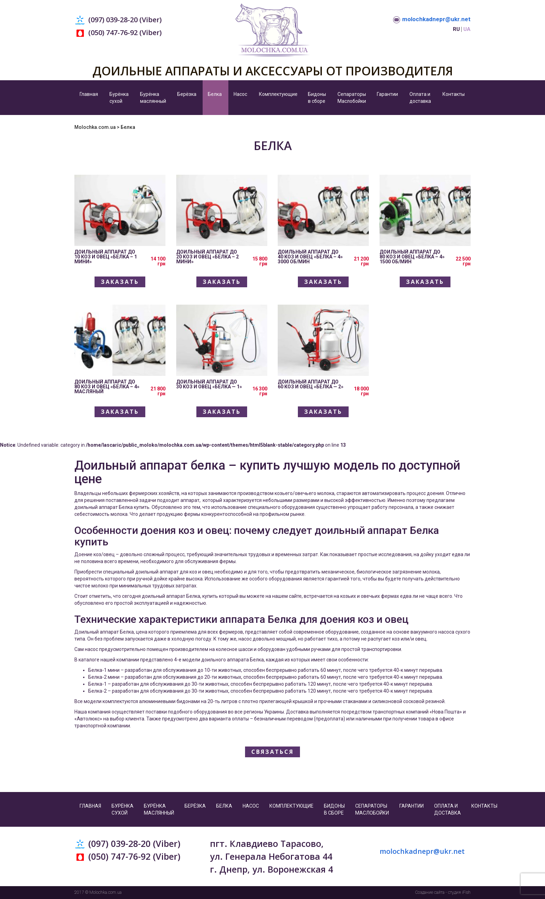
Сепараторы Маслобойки (351, 97)
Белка (215, 94)
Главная (89, 94)
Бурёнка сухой (119, 97)
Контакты (453, 94)
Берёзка (186, 94)
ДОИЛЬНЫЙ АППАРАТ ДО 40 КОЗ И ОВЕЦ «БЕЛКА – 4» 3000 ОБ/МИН (310, 256)
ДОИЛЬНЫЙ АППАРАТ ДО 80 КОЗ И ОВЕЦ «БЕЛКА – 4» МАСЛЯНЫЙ (106, 386)
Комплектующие (278, 94)
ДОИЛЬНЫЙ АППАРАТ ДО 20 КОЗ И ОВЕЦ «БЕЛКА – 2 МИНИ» (207, 256)
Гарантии (387, 94)
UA (467, 29)
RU (456, 29)
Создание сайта (430, 892)
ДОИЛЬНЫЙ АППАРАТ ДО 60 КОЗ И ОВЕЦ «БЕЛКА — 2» (310, 384)
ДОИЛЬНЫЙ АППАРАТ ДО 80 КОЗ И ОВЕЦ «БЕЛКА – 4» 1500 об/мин (412, 256)
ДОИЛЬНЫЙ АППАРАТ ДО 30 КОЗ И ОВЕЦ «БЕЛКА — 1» (209, 384)
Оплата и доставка (420, 97)
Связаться (272, 752)
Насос (240, 94)
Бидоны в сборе (317, 97)
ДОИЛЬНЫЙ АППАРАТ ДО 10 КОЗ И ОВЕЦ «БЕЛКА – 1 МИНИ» (105, 256)
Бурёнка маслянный (153, 97)
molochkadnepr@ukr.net (436, 19)
